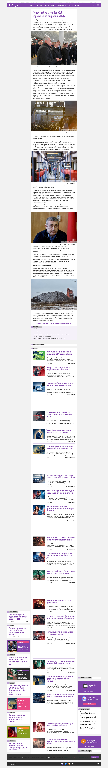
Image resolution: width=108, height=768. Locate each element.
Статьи (39, 5)
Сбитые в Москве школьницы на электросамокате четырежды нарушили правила (53, 329)
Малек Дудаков (71, 611)
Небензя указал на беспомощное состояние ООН (23, 732)
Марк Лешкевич (71, 627)
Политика (20, 642)
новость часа (13, 612)
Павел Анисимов (71, 672)
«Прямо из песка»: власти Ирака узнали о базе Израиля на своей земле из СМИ (18, 660)
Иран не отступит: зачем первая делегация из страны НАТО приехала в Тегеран (60, 662)
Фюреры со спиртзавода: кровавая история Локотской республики (58, 368)
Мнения (46, 5)
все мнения (25, 636)
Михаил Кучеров (71, 379)
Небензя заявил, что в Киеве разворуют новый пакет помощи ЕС (23, 647)
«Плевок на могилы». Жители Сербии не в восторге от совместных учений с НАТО (60, 695)
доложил (63, 136)
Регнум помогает (74, 5)
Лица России (61, 5)
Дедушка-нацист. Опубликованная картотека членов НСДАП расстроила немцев (59, 414)
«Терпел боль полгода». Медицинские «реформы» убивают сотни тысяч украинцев (59, 678)
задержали (45, 197)
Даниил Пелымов (71, 549)
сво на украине (85, 709)
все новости (11, 621)
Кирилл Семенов (71, 363)
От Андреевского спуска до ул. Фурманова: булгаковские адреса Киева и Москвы (60, 741)
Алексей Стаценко (70, 643)
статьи (35, 348)
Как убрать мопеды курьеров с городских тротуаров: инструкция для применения (18, 746)
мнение (12, 625)
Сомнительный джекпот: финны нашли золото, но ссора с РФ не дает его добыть (60, 476)
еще (98, 732)
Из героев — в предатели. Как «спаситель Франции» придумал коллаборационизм (60, 617)
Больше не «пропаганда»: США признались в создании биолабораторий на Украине (60, 508)
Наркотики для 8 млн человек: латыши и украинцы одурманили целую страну (60, 384)
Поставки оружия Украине (71, 2)
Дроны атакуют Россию (27, 2)
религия (12, 683)
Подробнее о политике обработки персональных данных (76, 757)
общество (12, 741)
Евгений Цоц (36, 20)
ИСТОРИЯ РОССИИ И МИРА (15, 694)
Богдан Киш (72, 706)
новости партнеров (38, 344)
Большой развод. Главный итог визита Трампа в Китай (59, 601)
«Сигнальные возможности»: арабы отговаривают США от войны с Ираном (59, 353)
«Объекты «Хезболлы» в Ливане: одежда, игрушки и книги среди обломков (60, 572)
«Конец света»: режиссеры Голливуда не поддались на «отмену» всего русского (60, 492)
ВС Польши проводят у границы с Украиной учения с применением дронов (23, 703)
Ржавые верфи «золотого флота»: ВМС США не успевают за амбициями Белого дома (59, 555)
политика (12, 655)
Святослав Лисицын (70, 457)
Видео (53, 5)
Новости (32, 5)
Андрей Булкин (71, 502)
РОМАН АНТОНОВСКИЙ (14, 636)
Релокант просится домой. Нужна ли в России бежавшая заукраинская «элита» (18, 631)
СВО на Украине (40, 2)
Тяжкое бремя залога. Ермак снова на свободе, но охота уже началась (59, 431)
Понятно (94, 757)
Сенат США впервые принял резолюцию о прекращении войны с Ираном (22, 675)
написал (53, 250)
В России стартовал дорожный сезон (42, 336)
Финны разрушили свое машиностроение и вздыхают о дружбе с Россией (17, 718)
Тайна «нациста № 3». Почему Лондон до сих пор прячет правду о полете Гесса (60, 539)
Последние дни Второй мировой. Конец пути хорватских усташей (59, 633)
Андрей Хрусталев (70, 690)
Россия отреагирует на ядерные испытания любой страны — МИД (18, 617)
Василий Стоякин (71, 752)
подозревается (37, 208)
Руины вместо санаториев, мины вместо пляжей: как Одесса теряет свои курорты (60, 447)
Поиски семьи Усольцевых (54, 2)
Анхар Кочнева (71, 582)
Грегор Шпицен (71, 425)
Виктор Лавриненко (70, 394)
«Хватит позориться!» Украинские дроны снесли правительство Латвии (60, 724)
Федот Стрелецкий (70, 520)
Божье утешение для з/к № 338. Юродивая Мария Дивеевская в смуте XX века (18, 689)
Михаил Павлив (71, 441)
